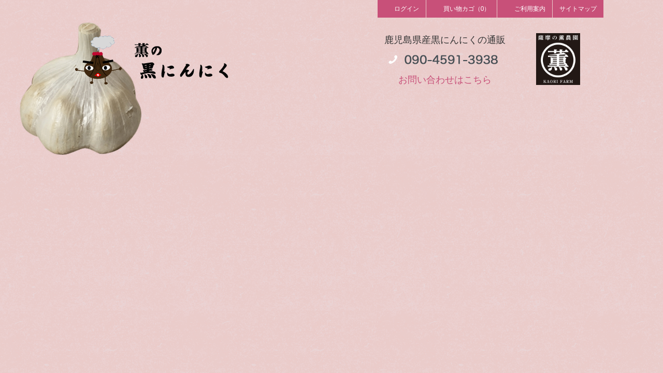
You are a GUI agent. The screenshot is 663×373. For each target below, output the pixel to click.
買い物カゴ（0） (461, 8)
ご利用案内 (524, 8)
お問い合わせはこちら (445, 80)
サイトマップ (578, 8)
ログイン (402, 8)
